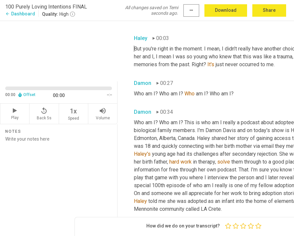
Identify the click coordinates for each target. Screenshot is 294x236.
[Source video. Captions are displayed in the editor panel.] (58, 50)
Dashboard (20, 13)
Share (269, 10)
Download (226, 10)
